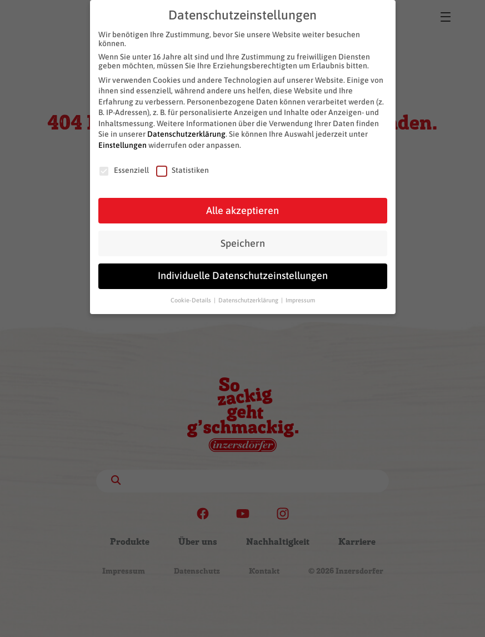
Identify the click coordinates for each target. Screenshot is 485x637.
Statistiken (182, 168)
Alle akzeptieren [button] (242, 208)
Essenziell (123, 168)
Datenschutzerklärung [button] (249, 298)
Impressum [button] (300, 298)
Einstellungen (122, 143)
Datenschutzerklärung (186, 132)
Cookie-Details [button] (192, 298)
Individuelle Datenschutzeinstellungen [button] (243, 274)
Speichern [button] (243, 241)
